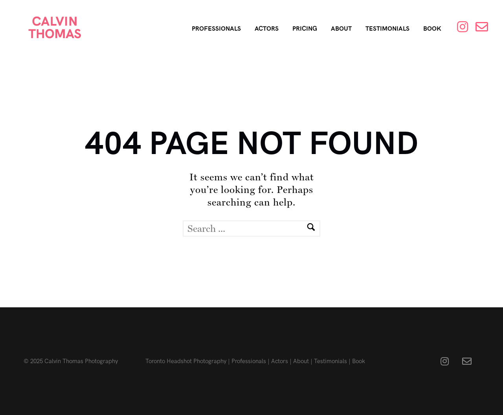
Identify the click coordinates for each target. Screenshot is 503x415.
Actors (267, 29)
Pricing (304, 29)
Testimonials (387, 29)
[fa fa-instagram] (447, 361)
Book (432, 29)
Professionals (216, 29)
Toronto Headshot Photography (185, 361)
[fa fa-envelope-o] (467, 361)
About (341, 29)
